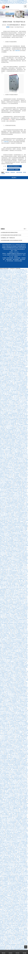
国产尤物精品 (10, 678)
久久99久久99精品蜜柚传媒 (12, 479)
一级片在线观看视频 (23, 808)
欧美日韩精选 (21, 370)
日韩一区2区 (22, 676)
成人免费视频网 (5, 879)
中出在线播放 (25, 563)
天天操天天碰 (20, 288)
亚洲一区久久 (8, 315)
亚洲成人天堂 (3, 622)
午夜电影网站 (16, 576)
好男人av (2, 770)
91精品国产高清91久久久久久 (11, 412)
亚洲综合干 (25, 287)
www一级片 (19, 578)
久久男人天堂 (18, 586)
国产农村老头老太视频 (23, 308)
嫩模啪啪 (5, 858)
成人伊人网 (21, 459)
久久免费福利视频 (18, 337)
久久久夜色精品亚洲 (11, 589)
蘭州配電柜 (13, 172)
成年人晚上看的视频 (21, 304)
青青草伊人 (8, 948)
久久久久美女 (17, 540)
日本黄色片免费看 (10, 634)
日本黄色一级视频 (19, 823)
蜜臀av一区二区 (6, 304)
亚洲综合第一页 (14, 506)
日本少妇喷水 (19, 822)
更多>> (25, 228)
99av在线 (2, 682)
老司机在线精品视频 (21, 695)
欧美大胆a (5, 539)
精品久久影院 (2, 317)
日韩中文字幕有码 (3, 678)
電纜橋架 (5, 190)
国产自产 (20, 287)
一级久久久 (4, 617)
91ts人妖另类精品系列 (10, 690)
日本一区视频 (5, 813)
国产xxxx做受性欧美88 (5, 564)
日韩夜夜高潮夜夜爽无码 (18, 934)
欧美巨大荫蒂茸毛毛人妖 (12, 553)
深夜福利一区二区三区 (13, 734)
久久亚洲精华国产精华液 (19, 652)
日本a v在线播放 (17, 452)
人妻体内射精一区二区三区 (17, 851)
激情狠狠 (18, 691)
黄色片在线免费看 (3, 335)
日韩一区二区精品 (11, 725)
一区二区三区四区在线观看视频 (9, 799)
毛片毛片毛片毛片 (24, 399)
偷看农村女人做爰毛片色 (18, 886)
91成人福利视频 (7, 668)
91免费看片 (5, 331)
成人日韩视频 (25, 394)
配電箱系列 (22, 182)
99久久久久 (21, 765)
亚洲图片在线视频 (3, 485)
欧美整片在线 (21, 644)
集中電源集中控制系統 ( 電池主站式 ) (14, 224)
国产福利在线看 (12, 283)
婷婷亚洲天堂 (11, 580)
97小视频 (17, 613)
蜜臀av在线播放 (23, 332)
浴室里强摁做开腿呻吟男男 (7, 398)
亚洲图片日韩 (18, 767)
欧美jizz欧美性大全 (8, 872)
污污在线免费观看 (23, 325)
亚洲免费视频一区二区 (18, 476)
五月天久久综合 (11, 298)
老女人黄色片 (8, 498)
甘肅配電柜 (17, 50)
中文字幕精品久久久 (21, 720)
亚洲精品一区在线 (20, 380)
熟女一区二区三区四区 (14, 564)
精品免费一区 (2, 526)
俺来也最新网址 (12, 364)
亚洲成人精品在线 (19, 910)
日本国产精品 (20, 443)
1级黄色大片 (5, 730)
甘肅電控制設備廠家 (18, 260)
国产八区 (25, 490)
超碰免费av (7, 376)
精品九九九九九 (24, 457)
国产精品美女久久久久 (6, 345)
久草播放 (20, 556)
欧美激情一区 (14, 307)
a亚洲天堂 (5, 321)
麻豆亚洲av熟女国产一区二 (12, 519)
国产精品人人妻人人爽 (13, 866)
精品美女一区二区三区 (6, 670)
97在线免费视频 (9, 551)
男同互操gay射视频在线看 (19, 683)
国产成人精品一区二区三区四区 (16, 472)
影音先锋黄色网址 (21, 505)
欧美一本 (13, 474)
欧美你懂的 (7, 716)
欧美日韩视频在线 (14, 644)
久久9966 (20, 393)
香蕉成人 (11, 561)
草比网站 (12, 924)
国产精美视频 (22, 291)
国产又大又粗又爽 (7, 501)
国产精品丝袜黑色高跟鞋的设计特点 (16, 284)
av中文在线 (22, 772)
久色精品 (24, 806)
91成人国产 (10, 728)
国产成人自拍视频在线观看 (20, 598)
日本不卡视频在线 (11, 321)
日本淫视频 (7, 537)
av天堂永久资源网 (8, 605)
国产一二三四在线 (13, 661)
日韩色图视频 (11, 540)
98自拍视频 (21, 768)
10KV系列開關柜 (5, 186)
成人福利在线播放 (5, 588)
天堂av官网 (19, 769)
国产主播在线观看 (9, 801)
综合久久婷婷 (15, 393)
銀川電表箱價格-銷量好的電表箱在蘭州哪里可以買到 (11, 235)
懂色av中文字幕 (15, 498)
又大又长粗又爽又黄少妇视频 (9, 885)
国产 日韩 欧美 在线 (7, 665)
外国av (12, 279)
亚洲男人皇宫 (24, 483)
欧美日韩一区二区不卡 (18, 794)
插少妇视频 (15, 663)
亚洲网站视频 (25, 830)
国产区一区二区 (7, 410)
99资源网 (22, 672)
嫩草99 (1, 607)
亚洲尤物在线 (23, 432)
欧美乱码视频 (24, 675)
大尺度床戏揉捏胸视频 (13, 897)
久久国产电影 (10, 466)
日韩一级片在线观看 (12, 409)
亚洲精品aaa (5, 607)
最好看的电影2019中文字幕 (22, 307)
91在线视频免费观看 (18, 626)
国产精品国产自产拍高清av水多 (8, 828)
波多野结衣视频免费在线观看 (17, 529)
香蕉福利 (11, 318)
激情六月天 (18, 824)
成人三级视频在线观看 (17, 818)
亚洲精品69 (22, 468)
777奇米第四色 (14, 710)
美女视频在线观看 (18, 478)
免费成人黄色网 (6, 784)
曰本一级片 (6, 931)
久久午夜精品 (19, 428)
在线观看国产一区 (15, 701)
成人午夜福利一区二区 (12, 756)
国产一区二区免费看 (19, 423)
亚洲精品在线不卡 (9, 510)
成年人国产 (8, 614)
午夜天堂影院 (24, 762)
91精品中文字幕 (20, 412)
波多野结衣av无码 (19, 637)
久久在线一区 (21, 780)
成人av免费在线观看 (19, 336)
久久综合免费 (21, 657)
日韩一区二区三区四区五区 (22, 302)
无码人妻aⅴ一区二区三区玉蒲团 (7, 337)
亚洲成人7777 (15, 451)
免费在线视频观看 (4, 580)
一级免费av (10, 928)
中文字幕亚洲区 (8, 366)
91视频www (11, 683)
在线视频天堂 (6, 734)
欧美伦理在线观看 (15, 486)
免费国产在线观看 (17, 615)
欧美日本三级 (21, 419)
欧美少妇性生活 (18, 354)
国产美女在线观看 (20, 553)
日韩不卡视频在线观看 (13, 768)
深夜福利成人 (24, 924)
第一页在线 (2, 569)
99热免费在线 (19, 317)
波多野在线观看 (9, 287)
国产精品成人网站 (20, 281)
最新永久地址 (22, 588)
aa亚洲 (10, 880)
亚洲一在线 (17, 352)
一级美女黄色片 (13, 537)
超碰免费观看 (13, 784)
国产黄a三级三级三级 (10, 586)
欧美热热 (2, 803)
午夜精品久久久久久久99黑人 (14, 399)
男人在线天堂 (16, 398)
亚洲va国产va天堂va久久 (17, 315)
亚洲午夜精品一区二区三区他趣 (11, 505)
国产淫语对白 (2, 937)
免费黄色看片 (8, 608)
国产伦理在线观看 (19, 714)
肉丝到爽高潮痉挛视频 (9, 433)
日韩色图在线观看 (6, 403)
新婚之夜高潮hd (24, 633)
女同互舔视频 (17, 715)
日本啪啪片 (14, 302)
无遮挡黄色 (16, 919)
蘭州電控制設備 (10, 260)
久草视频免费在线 (10, 503)
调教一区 (11, 836)
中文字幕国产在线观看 (17, 605)
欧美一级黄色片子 (13, 583)
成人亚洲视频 (21, 663)
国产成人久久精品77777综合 (22, 775)
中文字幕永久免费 (23, 709)
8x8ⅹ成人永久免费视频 (9, 423)
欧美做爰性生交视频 (6, 875)
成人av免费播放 (5, 422)
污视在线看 (17, 680)
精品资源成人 (8, 418)
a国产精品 (17, 427)
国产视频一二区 (10, 381)
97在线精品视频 (16, 812)
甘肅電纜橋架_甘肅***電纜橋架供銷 (8, 237)
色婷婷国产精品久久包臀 (13, 913)
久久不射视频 (6, 512)
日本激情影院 (13, 691)
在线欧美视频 (7, 473)
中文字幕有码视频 (23, 842)
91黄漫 (9, 741)
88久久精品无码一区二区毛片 (10, 832)
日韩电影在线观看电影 (20, 944)
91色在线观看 (18, 483)
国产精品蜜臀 (2, 307)
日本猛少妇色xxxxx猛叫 (4, 628)
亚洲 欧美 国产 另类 (24, 360)
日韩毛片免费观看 (15, 292)
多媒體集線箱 (13, 190)
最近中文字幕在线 (21, 323)
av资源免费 (20, 507)
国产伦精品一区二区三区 (20, 863)
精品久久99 (13, 597)
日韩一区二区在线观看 (17, 449)
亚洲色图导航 (7, 697)
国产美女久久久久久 (24, 751)
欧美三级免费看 (14, 294)
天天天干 (9, 774)
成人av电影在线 (8, 330)
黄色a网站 (10, 905)
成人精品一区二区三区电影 (9, 823)
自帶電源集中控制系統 (13, 217)
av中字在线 (17, 724)
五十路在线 (19, 550)
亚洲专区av (5, 699)
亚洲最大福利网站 (21, 448)
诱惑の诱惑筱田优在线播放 (19, 719)
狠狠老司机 (5, 812)
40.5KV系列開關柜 (15, 186)
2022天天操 (4, 853)
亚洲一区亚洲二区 (23, 447)
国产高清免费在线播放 (11, 534)
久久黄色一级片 (18, 296)
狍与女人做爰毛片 (12, 879)
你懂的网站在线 (4, 520)
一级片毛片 (11, 633)
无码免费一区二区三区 (6, 506)
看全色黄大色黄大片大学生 (17, 871)
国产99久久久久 (3, 680)
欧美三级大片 (11, 565)
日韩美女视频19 (21, 500)
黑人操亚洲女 (8, 430)
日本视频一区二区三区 (22, 710)
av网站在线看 (16, 466)
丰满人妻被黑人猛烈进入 (10, 914)
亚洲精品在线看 (5, 293)
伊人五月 (7, 592)
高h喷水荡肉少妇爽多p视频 (17, 366)
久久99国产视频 (25, 807)
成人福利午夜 (3, 511)
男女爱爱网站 (13, 788)
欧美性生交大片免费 (23, 376)
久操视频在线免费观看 (6, 486)
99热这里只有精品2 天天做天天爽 (17, 438)
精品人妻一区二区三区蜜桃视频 (9, 428)
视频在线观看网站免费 (11, 502)
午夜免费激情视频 (13, 723)
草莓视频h (7, 707)
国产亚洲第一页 (16, 338)
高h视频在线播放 (9, 437)
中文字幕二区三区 (9, 759)
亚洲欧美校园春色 (4, 400)
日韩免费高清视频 (22, 862)
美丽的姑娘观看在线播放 (19, 331)
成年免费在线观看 (21, 729)
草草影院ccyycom (16, 803)
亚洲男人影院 (14, 754)
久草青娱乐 (10, 520)
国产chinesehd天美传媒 (9, 579)
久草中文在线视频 (12, 731)
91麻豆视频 (5, 521)
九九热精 (22, 833)
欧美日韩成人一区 (21, 745)
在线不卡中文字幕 (24, 867)
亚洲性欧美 (2, 491)
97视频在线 (2, 425)
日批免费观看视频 (7, 347)
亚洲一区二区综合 (22, 299)
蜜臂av (9, 699)
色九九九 (20, 717)
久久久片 (15, 282)
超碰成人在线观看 (21, 519)
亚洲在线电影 (19, 602)
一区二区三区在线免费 (21, 651)
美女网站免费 (20, 362)
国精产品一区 (12, 675)
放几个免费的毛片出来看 (21, 440)
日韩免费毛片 (3, 429)
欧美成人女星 (6, 768)
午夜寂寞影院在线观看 (6, 444)
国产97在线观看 (24, 495)
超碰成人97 (15, 658)
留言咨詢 (17, 951)
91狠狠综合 (3, 690)
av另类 (12, 875)
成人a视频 (11, 919)
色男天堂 (13, 340)
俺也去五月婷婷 (21, 554)
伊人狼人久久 (17, 350)
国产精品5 (7, 571)
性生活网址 (6, 561)
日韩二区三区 (10, 456)
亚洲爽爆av (13, 440)
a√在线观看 (14, 481)
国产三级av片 (11, 607)
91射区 (3, 571)
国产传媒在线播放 (22, 498)
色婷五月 (24, 826)
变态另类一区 (6, 404)
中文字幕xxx (12, 497)
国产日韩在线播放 (9, 457)
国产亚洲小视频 (15, 845)
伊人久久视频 (15, 287)
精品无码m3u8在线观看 (18, 414)
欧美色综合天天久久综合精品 (12, 696)
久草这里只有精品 (13, 281)
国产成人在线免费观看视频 (5, 277)
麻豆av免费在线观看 (7, 838)
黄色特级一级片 (12, 464)
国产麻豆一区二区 (8, 342)
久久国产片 (13, 614)
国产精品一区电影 (23, 527)
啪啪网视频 (13, 944)
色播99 (21, 809)
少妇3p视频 (12, 906)
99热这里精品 (10, 313)
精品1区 (15, 313)
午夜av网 (8, 785)
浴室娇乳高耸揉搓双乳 (19, 513)
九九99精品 (2, 309)
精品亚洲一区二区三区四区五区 (17, 590)
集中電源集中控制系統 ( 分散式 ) (14, 220)
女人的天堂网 (9, 903)
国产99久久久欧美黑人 (18, 496)
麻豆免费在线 (23, 474)
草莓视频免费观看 (6, 438)
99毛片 (1, 753)
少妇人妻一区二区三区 (14, 376)
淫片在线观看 (16, 603)
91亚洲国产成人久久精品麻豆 (6, 809)
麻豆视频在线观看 (8, 833)
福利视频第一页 (22, 656)
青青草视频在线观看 (16, 525)
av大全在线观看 (10, 719)
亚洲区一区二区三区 (13, 769)
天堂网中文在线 (20, 583)
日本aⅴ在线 (11, 773)
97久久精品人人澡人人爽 (23, 571)
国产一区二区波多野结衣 (10, 427)
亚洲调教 (21, 395)
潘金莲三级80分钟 (14, 595)
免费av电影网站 (20, 454)
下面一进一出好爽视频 (7, 790)
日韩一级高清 (24, 373)
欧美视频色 (6, 753)
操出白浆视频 (7, 309)
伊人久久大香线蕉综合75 (7, 874)
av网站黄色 (15, 357)
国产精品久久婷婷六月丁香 (13, 297)
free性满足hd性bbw (11, 408)
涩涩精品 (9, 359)
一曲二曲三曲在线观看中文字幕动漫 (9, 909)
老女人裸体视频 (14, 770)
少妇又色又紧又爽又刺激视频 (17, 277)
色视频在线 (16, 541)
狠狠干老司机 (2, 315)
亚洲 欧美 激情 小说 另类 (9, 891)
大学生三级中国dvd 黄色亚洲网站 (9, 609)
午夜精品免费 (13, 697)
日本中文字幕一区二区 (13, 404)
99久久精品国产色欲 (13, 424)
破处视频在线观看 (7, 468)
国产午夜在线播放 (6, 560)
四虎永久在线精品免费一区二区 (8, 291)
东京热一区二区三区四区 (15, 492)
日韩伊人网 (16, 384)
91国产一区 (24, 502)
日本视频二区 (2, 389)
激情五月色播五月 (12, 406)
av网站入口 (25, 409)
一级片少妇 (15, 728)
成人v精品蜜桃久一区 (6, 884)
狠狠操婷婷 (11, 414)
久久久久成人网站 (11, 733)
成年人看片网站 (11, 301)
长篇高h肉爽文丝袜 (7, 631)
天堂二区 (13, 410)
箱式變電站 (13, 194)
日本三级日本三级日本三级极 (11, 420)
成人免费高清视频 (6, 461)
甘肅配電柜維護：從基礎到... (13, 169)
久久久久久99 (15, 656)
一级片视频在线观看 (9, 541)
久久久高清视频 (22, 303)
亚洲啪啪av (14, 860)
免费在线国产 (16, 356)
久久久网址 (12, 403)
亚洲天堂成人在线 (13, 443)
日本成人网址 (21, 685)
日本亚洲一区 (17, 672)
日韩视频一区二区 (19, 930)
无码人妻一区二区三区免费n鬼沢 (11, 401)
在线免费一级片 (8, 278)
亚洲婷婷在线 (6, 336)
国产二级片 (15, 847)
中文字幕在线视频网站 (18, 579)
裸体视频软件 (5, 706)
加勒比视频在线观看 (17, 551)
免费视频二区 (15, 758)
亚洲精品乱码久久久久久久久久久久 (13, 367)
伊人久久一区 (8, 569)
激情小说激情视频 (8, 415)
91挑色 (13, 425)
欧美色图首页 (18, 885)
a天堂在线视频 (5, 464)
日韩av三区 (7, 595)
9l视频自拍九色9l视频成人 (20, 662)
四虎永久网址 (22, 648)
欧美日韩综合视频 (7, 629)
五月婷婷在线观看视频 (15, 641)
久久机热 (20, 875)
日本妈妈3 (9, 276)
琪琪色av (16, 365)
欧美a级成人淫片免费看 (22, 422)
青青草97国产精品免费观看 (14, 341)
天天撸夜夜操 (10, 648)
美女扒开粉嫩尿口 (17, 819)
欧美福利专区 (11, 626)
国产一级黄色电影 (15, 330)
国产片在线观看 (15, 594)
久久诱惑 (25, 817)
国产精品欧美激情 (22, 467)
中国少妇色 (20, 313)
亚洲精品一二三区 (7, 895)
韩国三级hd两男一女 (13, 584)
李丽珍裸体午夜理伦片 (14, 592)
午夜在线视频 (10, 740)
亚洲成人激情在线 (19, 417)
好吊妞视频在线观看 (4, 568)
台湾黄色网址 (10, 496)
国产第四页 (6, 584)
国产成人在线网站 (22, 297)
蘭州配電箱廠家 (17, 257)
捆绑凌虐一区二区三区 (22, 816)
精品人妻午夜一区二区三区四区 (12, 622)
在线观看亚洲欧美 (10, 478)
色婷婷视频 (2, 676)
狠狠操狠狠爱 (10, 623)
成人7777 (13, 373)
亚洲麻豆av (7, 709)
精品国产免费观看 (6, 793)
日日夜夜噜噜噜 (14, 500)
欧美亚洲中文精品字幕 (13, 323)
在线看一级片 (16, 325)
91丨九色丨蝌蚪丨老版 (19, 485)
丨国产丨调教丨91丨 (23, 580)
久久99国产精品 (23, 848)
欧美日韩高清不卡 (20, 378)
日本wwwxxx (19, 406)
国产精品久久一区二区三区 (15, 495)
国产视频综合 (13, 516)
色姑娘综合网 (22, 920)
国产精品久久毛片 (3, 288)
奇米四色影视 (20, 568)
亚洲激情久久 (23, 680)
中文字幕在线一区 (13, 793)
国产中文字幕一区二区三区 (13, 391)
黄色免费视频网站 (8, 556)
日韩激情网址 (12, 738)
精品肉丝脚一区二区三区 (8, 463)
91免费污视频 (14, 569)
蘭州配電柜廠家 (10, 257)
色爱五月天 (14, 490)
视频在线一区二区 (12, 753)
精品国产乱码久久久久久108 (13, 549)
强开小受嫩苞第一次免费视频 (6, 448)
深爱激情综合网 (7, 440)
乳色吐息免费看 (23, 386)
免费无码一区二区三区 (6, 704)
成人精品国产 (5, 332)
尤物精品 (17, 403)
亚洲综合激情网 (18, 787)
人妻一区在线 (15, 434)
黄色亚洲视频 (6, 633)
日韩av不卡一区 (3, 328)
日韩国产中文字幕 (17, 457)
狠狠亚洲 (17, 298)
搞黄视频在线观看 (6, 714)
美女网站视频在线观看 (11, 887)
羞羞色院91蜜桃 (18, 343)
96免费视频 (19, 740)
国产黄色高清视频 (17, 463)
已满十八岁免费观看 (20, 735)
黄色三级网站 (5, 370)
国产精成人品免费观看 (6, 798)
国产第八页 (2, 787)
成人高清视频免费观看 (11, 573)
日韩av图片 (9, 388)
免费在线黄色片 (18, 826)
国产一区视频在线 (7, 840)
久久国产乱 (9, 717)
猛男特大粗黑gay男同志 (5, 417)
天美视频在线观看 (5, 284)
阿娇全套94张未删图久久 (20, 530)
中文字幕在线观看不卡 (19, 574)
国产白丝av (4, 519)
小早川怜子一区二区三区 (5, 513)
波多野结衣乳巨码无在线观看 (11, 378)
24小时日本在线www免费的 (14, 386)
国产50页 (20, 491)
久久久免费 (2, 378)
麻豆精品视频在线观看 (23, 512)
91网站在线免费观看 (19, 508)
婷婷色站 (4, 408)
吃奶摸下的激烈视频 (20, 628)
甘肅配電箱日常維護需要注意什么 (14, 166)
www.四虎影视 (23, 279)
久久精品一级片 (13, 304)
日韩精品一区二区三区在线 (10, 306)
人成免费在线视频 (18, 773)
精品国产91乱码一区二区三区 (19, 600)
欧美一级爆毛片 (12, 547)
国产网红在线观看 (13, 870)
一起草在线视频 (13, 390)
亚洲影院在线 (12, 743)
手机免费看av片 (13, 651)
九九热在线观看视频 (16, 558)
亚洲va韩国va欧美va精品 (17, 699)
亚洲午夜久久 (20, 569)
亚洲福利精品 (18, 937)
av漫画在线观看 (19, 817)
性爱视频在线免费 (15, 901)
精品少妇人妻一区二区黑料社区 (18, 430)
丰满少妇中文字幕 (18, 846)
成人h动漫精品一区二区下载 (8, 736)
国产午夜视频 (22, 311)
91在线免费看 (4, 886)
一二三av (22, 521)
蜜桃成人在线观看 (6, 929)
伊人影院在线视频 (3, 374)
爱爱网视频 (21, 585)
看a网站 (2, 410)
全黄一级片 (4, 653)
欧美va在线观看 (5, 731)
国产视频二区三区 (24, 341)
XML (12, 256)
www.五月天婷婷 (3, 459)
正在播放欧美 (19, 469)
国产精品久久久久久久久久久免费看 (15, 559)
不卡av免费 (4, 316)
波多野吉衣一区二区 (4, 369)
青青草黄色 (8, 550)
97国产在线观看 (5, 739)
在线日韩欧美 (25, 327)
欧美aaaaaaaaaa (5, 702)
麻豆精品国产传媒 (17, 612)
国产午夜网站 (4, 359)
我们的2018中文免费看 (7, 396)
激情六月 (22, 803)
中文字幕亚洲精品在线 (21, 278)
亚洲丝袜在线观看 (24, 367)
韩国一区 (24, 740)
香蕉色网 (16, 875)
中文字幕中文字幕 (12, 332)
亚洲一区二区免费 (21, 461)
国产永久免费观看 (11, 400)
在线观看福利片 (13, 797)
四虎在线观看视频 (12, 822)
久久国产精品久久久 (13, 568)
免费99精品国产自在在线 (13, 370)
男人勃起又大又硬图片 (12, 667)
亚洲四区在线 (14, 507)
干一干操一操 (15, 396)
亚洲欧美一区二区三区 (20, 400)
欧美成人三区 (11, 861)
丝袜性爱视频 (13, 405)
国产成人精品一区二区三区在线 (19, 900)
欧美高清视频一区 (23, 486)
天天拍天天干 (25, 318)
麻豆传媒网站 (2, 303)
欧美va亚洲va (4, 549)
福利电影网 (22, 701)
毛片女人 (13, 274)
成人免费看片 (17, 607)
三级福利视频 (2, 437)
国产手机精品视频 (3, 817)
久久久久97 (5, 371)
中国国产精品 (10, 288)
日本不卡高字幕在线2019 (5, 646)
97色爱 (3, 590)
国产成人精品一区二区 (19, 283)
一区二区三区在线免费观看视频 (12, 394)
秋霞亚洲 (24, 487)
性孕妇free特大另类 (23, 790)
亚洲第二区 (25, 508)
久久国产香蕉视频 (9, 792)
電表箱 (24, 186)
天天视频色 (13, 741)
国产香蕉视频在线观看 (18, 456)
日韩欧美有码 (9, 852)
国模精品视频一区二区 (6, 558)
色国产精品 (23, 692)
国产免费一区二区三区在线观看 (12, 303)
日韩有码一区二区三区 (21, 511)
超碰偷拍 (5, 432)
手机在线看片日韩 (20, 760)
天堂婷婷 (10, 894)
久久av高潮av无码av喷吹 (17, 327)
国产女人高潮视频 (7, 701)
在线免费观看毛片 (19, 636)
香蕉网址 (16, 503)
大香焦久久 (21, 866)
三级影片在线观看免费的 (14, 447)
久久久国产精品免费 (21, 667)
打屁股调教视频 (3, 573)
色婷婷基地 (11, 763)
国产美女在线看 (6, 318)
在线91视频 (13, 668)
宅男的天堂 (22, 670)
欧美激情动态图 (24, 609)
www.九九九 (22, 398)
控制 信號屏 (22, 190)
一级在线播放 (4, 905)
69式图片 (18, 332)
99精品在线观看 (5, 826)
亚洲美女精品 (9, 705)
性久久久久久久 (8, 425)
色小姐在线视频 (10, 837)
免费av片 (24, 597)
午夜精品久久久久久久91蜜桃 (6, 308)
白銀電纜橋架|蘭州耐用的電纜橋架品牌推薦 (9, 232)
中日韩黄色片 (10, 325)
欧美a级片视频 (3, 395)
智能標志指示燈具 (13, 202)
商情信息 (16, 256)
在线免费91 (2, 605)
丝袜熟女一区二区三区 (12, 682)
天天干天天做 (21, 575)
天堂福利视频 (8, 824)
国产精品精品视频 (20, 918)
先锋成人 (19, 345)
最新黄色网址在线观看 (10, 385)
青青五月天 (2, 286)
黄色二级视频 (22, 330)
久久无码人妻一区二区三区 (13, 789)
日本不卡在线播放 (24, 526)
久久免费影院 (18, 442)
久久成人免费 (17, 279)
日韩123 (23, 923)
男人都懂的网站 (5, 926)
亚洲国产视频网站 (3, 313)
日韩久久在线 (12, 482)
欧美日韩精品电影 (24, 607)
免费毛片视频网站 (11, 636)
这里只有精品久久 (15, 360)
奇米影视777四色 (17, 749)
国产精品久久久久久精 (9, 830)
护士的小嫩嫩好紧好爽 (14, 808)
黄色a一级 (25, 306)
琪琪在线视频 (24, 721)
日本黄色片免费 (21, 322)
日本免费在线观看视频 (9, 446)
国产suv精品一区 (9, 807)
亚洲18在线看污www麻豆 (23, 911)
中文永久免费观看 (13, 422)
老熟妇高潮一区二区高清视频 (7, 915)
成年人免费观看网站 (6, 779)
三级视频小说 (7, 405)
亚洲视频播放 (8, 490)
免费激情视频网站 (12, 877)
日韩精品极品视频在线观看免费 (21, 687)
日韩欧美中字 (14, 578)
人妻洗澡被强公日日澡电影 (18, 777)
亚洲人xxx (2, 376)
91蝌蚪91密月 (22, 292)
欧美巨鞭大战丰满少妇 (19, 301)
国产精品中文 (24, 471)
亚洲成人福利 (12, 343)
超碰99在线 (12, 724)
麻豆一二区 (21, 401)
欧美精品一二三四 (19, 731)
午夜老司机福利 (7, 492)
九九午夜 (12, 309)
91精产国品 (21, 617)
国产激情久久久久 (19, 321)
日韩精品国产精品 (13, 461)
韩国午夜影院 (4, 383)
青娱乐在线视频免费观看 (6, 299)
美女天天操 (4, 938)
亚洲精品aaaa (18, 743)
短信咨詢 (10, 951)
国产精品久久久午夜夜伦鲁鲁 (18, 379)
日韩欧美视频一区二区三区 (21, 274)
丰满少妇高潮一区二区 (12, 374)
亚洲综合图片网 (24, 482)
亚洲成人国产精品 (3, 925)
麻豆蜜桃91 (23, 755)
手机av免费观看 (4, 352)
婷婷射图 (3, 430)
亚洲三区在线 (11, 331)
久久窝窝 (18, 545)
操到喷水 (20, 595)
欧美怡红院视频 (12, 545)
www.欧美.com (23, 812)
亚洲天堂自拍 (22, 466)
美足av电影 (2, 869)
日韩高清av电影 (8, 598)
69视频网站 (15, 892)
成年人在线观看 (9, 453)
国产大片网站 (12, 610)
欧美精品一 (21, 734)
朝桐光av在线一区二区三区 (8, 693)
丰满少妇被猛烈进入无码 (8, 681)
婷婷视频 (4, 467)
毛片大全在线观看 (22, 365)
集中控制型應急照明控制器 (13, 213)
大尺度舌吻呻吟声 (9, 527)
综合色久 (20, 394)
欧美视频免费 (14, 322)
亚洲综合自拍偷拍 (17, 763)
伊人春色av (19, 870)
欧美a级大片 (13, 646)
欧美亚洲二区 (22, 564)
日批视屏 (21, 338)
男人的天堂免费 (19, 497)
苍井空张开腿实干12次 (13, 361)
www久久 (14, 487)
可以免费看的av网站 (11, 328)
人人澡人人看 (24, 749)
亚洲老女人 (12, 515)
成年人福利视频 (5, 346)
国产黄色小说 (14, 632)
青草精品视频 (8, 944)
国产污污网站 (23, 929)
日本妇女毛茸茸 (13, 517)
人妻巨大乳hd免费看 (7, 302)
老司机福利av (12, 627)
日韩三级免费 (23, 427)
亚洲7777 (18, 464)
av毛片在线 (8, 933)
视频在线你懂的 (16, 415)
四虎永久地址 (11, 365)
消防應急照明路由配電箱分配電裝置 (14, 206)
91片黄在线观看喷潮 (6, 340)
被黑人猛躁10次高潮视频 (14, 369)
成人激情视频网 (5, 789)
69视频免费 (25, 313)
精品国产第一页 (16, 852)
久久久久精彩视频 (8, 816)
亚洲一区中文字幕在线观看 (11, 692)
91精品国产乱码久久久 (22, 375)
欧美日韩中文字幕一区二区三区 (6, 818)
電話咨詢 (3, 951)
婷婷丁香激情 (22, 613)
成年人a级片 (16, 312)
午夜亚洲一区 (11, 296)
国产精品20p (11, 846)
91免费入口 (11, 350)
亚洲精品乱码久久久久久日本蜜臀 (10, 380)
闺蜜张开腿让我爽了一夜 (11, 317)
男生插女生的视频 (15, 359)
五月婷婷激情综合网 (4, 406)
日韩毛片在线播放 (15, 388)
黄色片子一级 (8, 754)
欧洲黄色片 (18, 899)
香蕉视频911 (13, 493)
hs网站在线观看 (3, 388)
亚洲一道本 (10, 777)
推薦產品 (21, 194)
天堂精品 (8, 316)
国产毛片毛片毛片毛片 (13, 739)
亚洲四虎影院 (21, 654)
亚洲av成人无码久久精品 (19, 896)
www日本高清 (5, 439)
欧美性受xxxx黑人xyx (19, 408)
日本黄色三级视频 (6, 924)
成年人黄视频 (8, 787)
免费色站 (7, 676)
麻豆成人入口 (11, 744)
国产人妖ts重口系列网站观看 (22, 371)
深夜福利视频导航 (7, 326)
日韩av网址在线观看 (16, 432)
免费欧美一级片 (4, 375)
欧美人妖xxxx (7, 590)
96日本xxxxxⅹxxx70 (11, 863)
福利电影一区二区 (6, 651)
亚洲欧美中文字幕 (24, 510)
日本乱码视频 (24, 276)
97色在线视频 (18, 373)
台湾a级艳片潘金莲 (17, 536)
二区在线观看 (19, 289)
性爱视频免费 (23, 715)
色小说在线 (13, 824)
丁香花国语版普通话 (21, 753)
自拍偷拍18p (24, 605)
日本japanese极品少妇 (12, 375)
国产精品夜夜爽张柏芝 (11, 333)
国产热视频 (8, 563)
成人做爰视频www (9, 522)
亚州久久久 (6, 343)
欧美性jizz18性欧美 (12, 566)
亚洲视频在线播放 (17, 561)
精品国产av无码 (18, 686)
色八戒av (11, 356)
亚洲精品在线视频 (7, 294)
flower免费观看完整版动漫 (21, 619)
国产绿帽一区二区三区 (21, 531)
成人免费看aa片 (19, 631)
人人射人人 (2, 278)
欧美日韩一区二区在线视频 (18, 746)
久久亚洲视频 (24, 296)
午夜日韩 (3, 759)
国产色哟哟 (15, 916)
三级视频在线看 (19, 409)
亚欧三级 (13, 555)
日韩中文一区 (2, 373)
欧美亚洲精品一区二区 (8, 943)
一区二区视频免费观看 (17, 383)
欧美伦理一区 (9, 940)
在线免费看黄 (18, 721)
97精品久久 (17, 291)
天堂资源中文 (6, 530)
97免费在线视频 (3, 740)
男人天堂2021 (6, 341)
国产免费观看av (20, 661)
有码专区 (13, 631)
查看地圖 (24, 951)
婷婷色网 (11, 778)
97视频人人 (9, 432)
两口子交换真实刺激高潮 (6, 860)
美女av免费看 (18, 643)
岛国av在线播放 (14, 501)
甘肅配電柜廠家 (19, 172)
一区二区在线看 (13, 469)
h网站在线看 (22, 540)
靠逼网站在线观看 (9, 384)
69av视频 (25, 529)
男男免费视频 (5, 365)
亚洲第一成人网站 (21, 286)
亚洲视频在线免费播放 (17, 778)
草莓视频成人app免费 (23, 665)
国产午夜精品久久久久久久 (20, 477)
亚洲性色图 (5, 604)
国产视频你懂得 (13, 700)
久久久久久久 (22, 356)
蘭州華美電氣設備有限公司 (16, 255)
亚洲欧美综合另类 (3, 466)
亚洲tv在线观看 (23, 691)
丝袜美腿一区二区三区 (14, 395)
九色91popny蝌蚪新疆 (21, 850)
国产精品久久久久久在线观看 (11, 695)
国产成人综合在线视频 (14, 473)
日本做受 (22, 542)
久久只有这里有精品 (12, 289)
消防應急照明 (13, 198)
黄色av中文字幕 (9, 827)
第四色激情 (20, 294)
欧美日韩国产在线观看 (21, 865)
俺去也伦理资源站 (3, 496)
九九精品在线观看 (11, 351)
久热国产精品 (25, 428)
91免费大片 (21, 798)
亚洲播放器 (2, 330)
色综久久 (10, 604)
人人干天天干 (16, 943)
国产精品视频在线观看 (4, 620)
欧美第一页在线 (3, 503)
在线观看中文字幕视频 (15, 774)
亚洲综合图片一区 (12, 643)
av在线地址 (2, 870)
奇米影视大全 (12, 721)
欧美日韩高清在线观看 (9, 508)
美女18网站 (4, 837)
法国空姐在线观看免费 (23, 796)
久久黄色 (4, 705)
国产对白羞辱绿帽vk (18, 318)
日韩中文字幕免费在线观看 (5, 529)
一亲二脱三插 (4, 733)
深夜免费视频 (14, 760)
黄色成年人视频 (5, 683)
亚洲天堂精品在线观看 (9, 311)
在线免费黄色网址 (22, 434)
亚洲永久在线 (16, 920)
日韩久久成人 (25, 631)
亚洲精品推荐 (18, 738)
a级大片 (15, 288)
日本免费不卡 (24, 677)
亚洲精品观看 (14, 550)
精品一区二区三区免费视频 (21, 328)
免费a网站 (6, 919)
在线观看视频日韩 (21, 539)
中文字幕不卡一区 (16, 841)
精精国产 (15, 437)
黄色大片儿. (22, 603)
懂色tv (8, 395)
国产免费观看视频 (19, 351)
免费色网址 (14, 278)
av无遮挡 (18, 614)
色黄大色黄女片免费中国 (5, 899)
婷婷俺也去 (2, 729)
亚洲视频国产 (15, 491)
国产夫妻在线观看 (18, 830)
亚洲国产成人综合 (22, 693)
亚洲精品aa (5, 424)
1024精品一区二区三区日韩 (21, 333)
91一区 (26, 777)
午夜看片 (17, 555)
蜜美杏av (12, 312)
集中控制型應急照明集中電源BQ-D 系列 (14, 209)
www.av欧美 (8, 641)
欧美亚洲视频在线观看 (6, 871)
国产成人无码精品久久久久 (18, 827)
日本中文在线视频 (22, 716)
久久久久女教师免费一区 (17, 326)
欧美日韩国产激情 (13, 881)
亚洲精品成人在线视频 (4, 724)
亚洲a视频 (17, 311)
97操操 (25, 458)
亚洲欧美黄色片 (12, 293)
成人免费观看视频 (24, 525)
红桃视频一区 (22, 565)
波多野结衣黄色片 (11, 662)
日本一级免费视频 (19, 939)
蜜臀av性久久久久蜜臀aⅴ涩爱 (21, 627)
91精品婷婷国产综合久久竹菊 (14, 542)
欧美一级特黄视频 (18, 688)
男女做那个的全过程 (14, 716)
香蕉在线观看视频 (10, 429)
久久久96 (2, 326)
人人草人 (25, 284)
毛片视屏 (2, 440)
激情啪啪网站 (15, 604)
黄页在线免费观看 (19, 515)
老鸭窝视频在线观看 (13, 488)
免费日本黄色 (20, 506)
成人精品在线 (8, 292)
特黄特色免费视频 (5, 814)
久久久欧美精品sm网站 (16, 677)
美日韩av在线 (8, 904)
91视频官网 (14, 345)
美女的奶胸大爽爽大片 (20, 425)
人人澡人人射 (12, 477)
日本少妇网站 (10, 383)
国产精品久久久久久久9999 (20, 828)
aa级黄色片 (5, 861)
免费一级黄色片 (3, 333)
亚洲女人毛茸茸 (3, 688)
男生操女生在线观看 (20, 534)
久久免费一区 (4, 728)
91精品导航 (16, 862)
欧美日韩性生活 (18, 544)
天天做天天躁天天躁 (12, 706)
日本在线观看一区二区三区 (7, 796)
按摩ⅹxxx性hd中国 (21, 501)
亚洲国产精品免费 (18, 725)
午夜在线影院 (13, 560)
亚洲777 (25, 661)
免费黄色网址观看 (16, 510)
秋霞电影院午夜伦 (3, 949)
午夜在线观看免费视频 (19, 364)
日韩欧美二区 (18, 589)
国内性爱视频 (25, 435)
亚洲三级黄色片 (8, 729)
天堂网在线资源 (11, 485)
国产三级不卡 (19, 435)
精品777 (6, 323)
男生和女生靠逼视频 (7, 360)
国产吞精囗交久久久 (16, 468)
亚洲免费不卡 (12, 336)
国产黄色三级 (21, 320)
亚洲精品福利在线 (6, 516)
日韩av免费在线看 (19, 748)
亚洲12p (17, 933)
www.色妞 (7, 836)
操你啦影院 (20, 488)
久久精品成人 (20, 793)
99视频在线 (5, 414)
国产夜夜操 (8, 373)
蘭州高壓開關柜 (16, 259)
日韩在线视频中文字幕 (23, 935)
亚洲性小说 (15, 681)
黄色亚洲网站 (4, 642)
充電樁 (4, 182)
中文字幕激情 (11, 544)
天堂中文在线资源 (9, 362)
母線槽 (6, 194)
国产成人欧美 (14, 511)
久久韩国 (26, 503)
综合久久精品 (13, 806)
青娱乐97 (17, 751)
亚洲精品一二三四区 (21, 349)
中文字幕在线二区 (15, 617)
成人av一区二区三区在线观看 (12, 467)
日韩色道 (11, 600)
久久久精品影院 (15, 666)
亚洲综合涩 (5, 419)
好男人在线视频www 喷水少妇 (11, 286)
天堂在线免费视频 (3, 297)
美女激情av (25, 809)
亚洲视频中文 (8, 487)
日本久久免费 (19, 487)
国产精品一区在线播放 (19, 385)
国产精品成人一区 (12, 602)
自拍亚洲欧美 (10, 847)
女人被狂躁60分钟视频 (15, 842)
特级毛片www (4, 887)
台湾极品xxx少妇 (20, 374)
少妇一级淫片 (13, 707)
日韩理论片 (18, 609)
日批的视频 (22, 894)
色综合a (7, 469)
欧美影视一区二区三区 (11, 355)
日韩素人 (15, 362)
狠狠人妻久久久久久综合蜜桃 (20, 309)
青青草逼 (25, 277)
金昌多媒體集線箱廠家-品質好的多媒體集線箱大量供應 (11, 240)
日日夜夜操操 (14, 418)
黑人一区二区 (25, 634)
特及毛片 (20, 361)
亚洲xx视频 (20, 804)
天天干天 (25, 568)
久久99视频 (17, 410)
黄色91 (6, 544)
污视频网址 (12, 513)
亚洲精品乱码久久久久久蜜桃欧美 (18, 347)
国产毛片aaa (14, 729)
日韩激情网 (13, 316)
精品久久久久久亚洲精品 (8, 282)
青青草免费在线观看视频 (7, 656)
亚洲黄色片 (25, 725)
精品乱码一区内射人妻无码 (9, 574)
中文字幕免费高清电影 (6, 481)
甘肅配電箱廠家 (9, 259)
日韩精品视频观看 (12, 524)
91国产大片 (10, 335)
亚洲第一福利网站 (13, 546)
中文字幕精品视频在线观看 (7, 647)
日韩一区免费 (23, 492)
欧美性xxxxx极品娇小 (9, 452)
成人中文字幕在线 (23, 464)
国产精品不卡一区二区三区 (7, 749)
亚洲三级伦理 (17, 433)
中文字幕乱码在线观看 (4, 390)
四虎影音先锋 (8, 322)
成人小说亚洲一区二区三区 (18, 458)
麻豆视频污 (18, 293)
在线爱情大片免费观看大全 (5, 666)
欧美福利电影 (8, 507)
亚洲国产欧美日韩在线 (4, 320)
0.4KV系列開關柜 (12, 182)
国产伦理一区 (18, 938)
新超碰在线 (8, 511)
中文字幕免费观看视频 (7, 658)
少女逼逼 (13, 483)
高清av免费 (22, 453)
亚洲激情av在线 (16, 759)
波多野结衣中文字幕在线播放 (18, 335)
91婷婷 (3, 536)
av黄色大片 (22, 581)
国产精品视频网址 (23, 388)
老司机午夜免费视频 (15, 904)
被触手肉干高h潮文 (21, 282)
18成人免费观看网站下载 (21, 877)
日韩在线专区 (16, 527)
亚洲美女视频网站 (4, 636)
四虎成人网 (16, 580)
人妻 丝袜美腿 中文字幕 (16, 276)
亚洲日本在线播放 (18, 855)
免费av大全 (6, 296)
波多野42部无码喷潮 (14, 320)
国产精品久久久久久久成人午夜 (8, 354)
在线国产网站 (15, 308)
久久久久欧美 (8, 474)
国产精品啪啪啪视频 (13, 571)
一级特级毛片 (19, 706)
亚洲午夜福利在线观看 (22, 754)
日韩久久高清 (25, 769)
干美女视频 (20, 584)
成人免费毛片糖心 (15, 585)
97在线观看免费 (8, 831)
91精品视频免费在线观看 (13, 419)
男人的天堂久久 (7, 923)
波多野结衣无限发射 (11, 835)
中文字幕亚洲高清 (23, 312)
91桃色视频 (7, 312)
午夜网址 (11, 814)
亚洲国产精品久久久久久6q (5, 274)
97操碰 (26, 644)
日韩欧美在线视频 (12, 371)
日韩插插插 (5, 767)
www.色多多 (2, 608)
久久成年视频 (10, 886)
